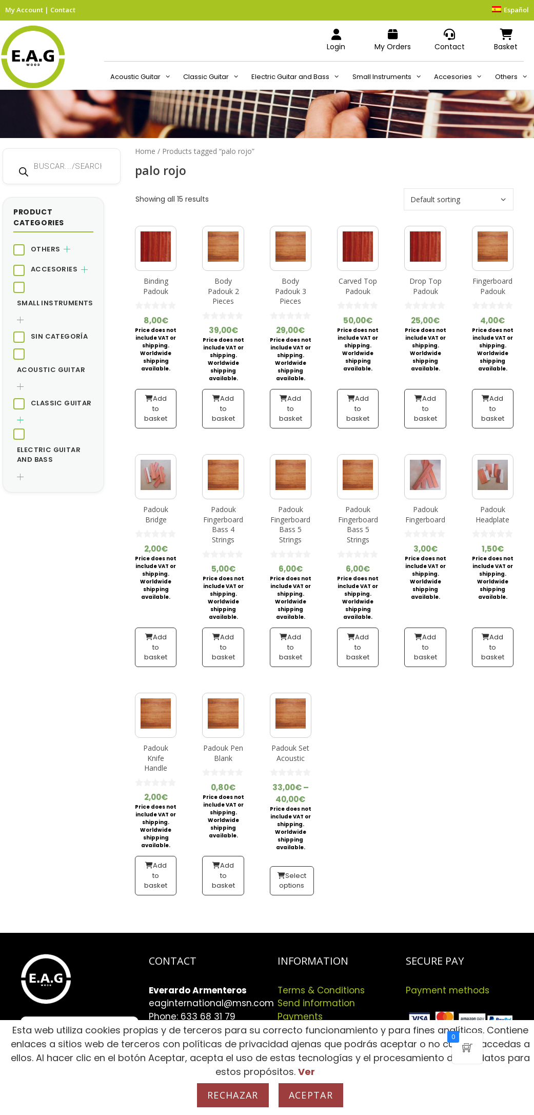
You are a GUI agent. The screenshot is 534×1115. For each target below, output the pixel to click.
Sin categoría (59, 336)
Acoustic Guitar (143, 77)
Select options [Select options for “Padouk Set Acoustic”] (292, 881)
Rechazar (233, 1095)
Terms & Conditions (321, 990)
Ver (306, 1071)
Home (145, 151)
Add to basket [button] (155, 408)
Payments (300, 1016)
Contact (62, 9)
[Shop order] (458, 199)
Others (514, 77)
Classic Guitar (214, 77)
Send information (316, 1003)
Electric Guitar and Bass (298, 77)
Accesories (461, 77)
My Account (24, 9)
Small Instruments (390, 77)
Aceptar (311, 1095)
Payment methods (447, 990)
